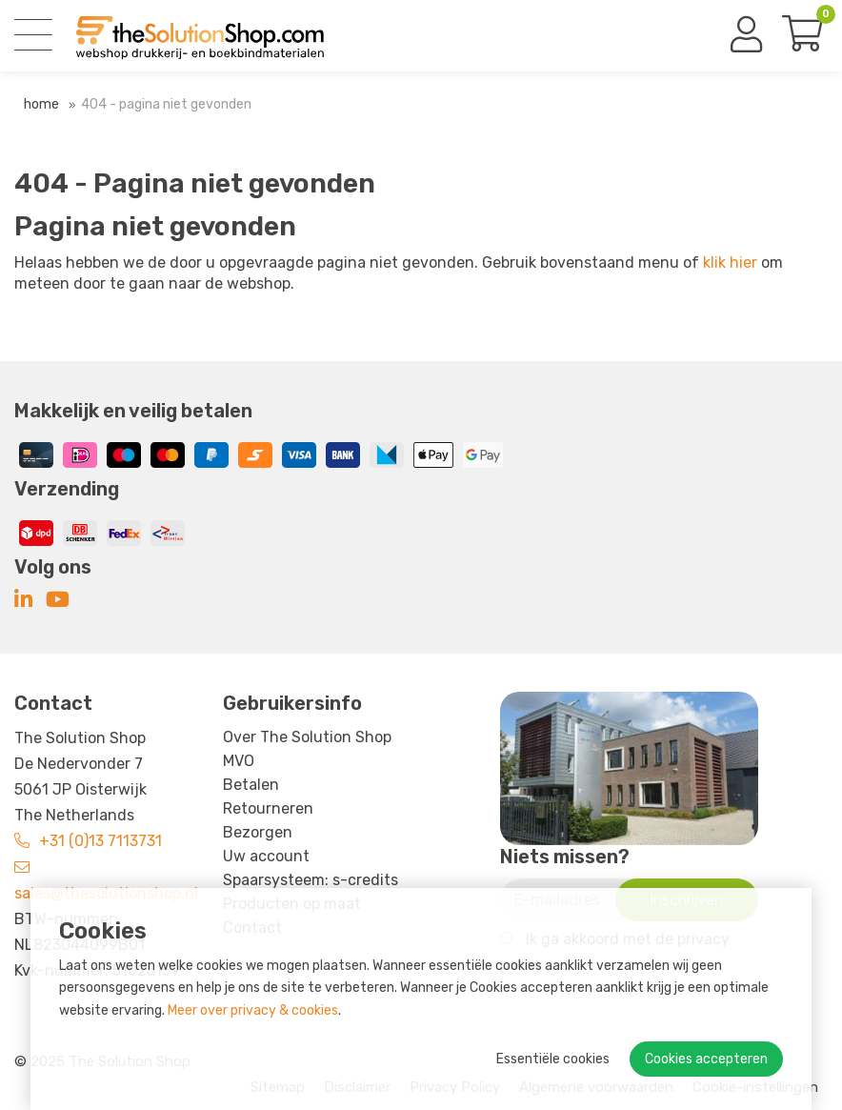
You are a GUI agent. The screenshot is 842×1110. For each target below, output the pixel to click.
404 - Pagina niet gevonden (166, 104)
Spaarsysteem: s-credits (310, 880)
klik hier (730, 262)
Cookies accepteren (706, 1059)
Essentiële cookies (553, 1059)
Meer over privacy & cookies (253, 1010)
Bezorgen (257, 832)
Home (41, 104)
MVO (238, 761)
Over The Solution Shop (307, 737)
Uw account (266, 856)
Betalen (251, 785)
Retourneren (268, 808)
